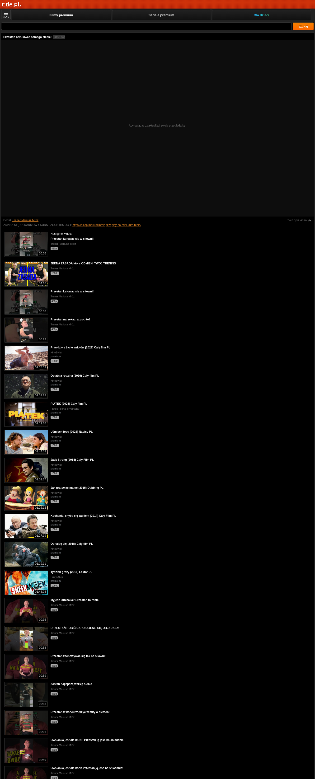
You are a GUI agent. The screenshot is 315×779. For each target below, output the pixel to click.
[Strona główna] (11, 5)
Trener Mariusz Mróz (25, 220)
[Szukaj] (146, 26)
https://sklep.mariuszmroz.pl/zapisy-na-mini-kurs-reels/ (106, 225)
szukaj (303, 26)
